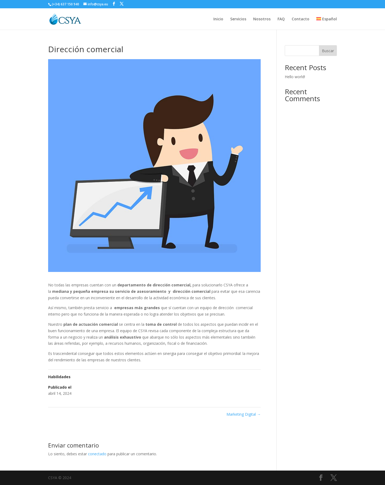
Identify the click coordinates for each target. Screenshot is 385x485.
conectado (97, 453)
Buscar (328, 50)
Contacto (300, 19)
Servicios (238, 19)
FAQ (281, 19)
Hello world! (295, 76)
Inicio (218, 19)
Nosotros (262, 19)
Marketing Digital (243, 414)
